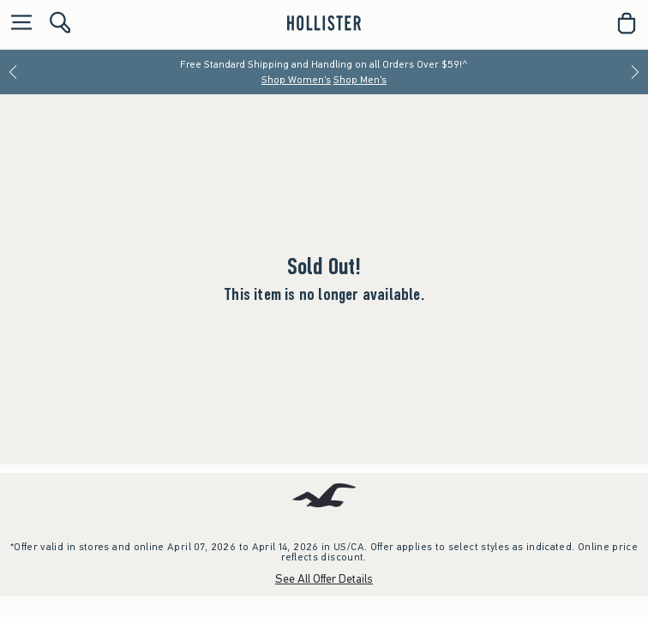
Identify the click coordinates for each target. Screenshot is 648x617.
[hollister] (323, 23)
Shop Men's (360, 80)
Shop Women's (296, 80)
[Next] (635, 72)
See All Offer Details (324, 579)
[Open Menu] (17, 23)
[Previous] (13, 72)
